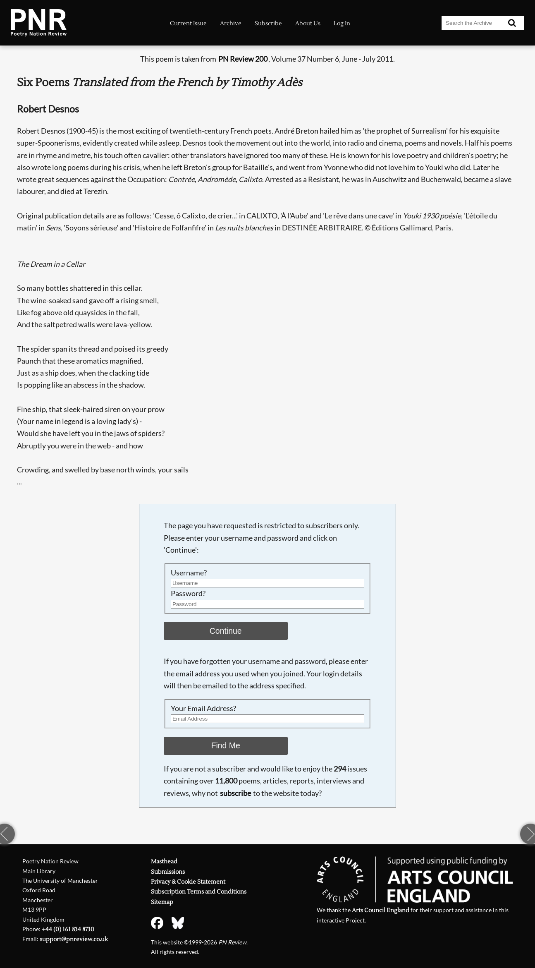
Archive (230, 23)
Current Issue (188, 23)
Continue (226, 630)
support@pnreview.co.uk (74, 939)
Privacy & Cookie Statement (188, 882)
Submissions (168, 872)
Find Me (225, 745)
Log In (342, 23)
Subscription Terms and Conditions (198, 892)
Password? (188, 593)
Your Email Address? (203, 708)
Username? (189, 572)
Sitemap (162, 902)
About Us (307, 23)
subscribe (235, 793)
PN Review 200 (243, 59)
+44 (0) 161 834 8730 (68, 929)
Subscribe (268, 23)
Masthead (164, 861)
